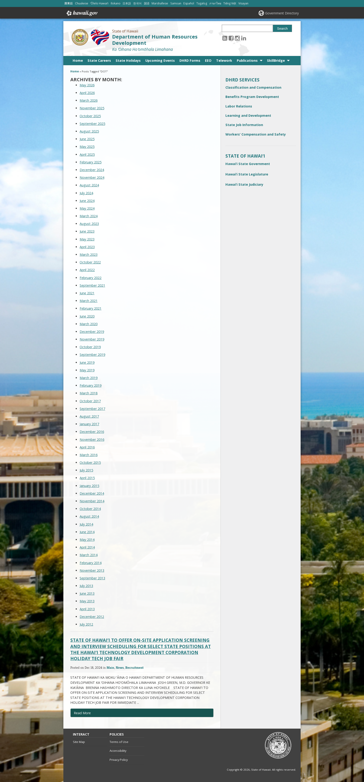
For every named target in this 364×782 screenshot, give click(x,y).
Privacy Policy (119, 760)
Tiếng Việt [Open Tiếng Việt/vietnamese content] (229, 3)
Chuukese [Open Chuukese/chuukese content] (81, 3)
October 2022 (90, 262)
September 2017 (92, 408)
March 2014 (89, 555)
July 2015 (86, 470)
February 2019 (90, 385)
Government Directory (282, 13)
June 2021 (87, 293)
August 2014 (89, 516)
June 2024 (87, 200)
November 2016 (92, 439)
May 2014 (87, 539)
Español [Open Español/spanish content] (188, 3)
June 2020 (87, 316)
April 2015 (87, 478)
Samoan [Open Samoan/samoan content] (175, 3)
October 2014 (90, 508)
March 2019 (89, 378)
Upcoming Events (160, 60)
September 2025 (92, 123)
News (120, 667)
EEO (208, 60)
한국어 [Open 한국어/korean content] (137, 3)
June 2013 (87, 593)
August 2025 (89, 131)
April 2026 (87, 93)
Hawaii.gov (81, 13)
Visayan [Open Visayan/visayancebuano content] (243, 3)
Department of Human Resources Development (155, 39)
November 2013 (92, 570)
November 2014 (92, 501)
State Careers (99, 60)
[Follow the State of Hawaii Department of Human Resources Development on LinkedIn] (243, 38)
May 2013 (87, 601)
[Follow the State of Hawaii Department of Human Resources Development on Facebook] (231, 38)
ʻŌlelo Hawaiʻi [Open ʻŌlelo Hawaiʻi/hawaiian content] (99, 3)
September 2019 (92, 354)
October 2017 (90, 401)
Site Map (79, 742)
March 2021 (89, 301)
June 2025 (87, 139)
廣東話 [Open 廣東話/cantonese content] (68, 3)
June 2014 (87, 532)
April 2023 (87, 247)
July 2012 (86, 624)
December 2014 (92, 493)
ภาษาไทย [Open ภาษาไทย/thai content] (215, 3)
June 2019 (87, 362)
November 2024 (92, 177)
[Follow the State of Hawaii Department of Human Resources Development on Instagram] (237, 38)
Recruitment (134, 667)
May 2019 (87, 370)
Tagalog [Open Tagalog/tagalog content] (201, 3)
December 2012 (92, 616)
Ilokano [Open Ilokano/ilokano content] (115, 3)
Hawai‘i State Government (247, 164)
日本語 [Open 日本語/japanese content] (127, 3)
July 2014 (86, 524)
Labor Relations (238, 106)
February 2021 (90, 308)
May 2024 (87, 208)
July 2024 (86, 193)
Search (282, 28)
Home (78, 60)
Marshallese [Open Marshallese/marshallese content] (160, 3)
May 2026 (87, 85)
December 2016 (92, 431)
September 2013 (92, 578)
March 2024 (89, 216)
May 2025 (87, 146)
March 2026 (89, 100)
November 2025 (92, 108)
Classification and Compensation (253, 87)
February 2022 (90, 278)
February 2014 (90, 563)
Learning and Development (248, 115)
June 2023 (87, 231)
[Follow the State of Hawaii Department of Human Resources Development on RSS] (224, 38)
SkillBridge (276, 60)
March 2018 (89, 393)
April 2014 (87, 547)
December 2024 (92, 170)
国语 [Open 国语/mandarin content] (147, 3)
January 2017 (89, 424)
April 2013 (87, 609)
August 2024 (89, 185)
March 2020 (89, 324)
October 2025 (90, 116)
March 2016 (89, 455)
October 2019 (90, 347)
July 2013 (86, 586)
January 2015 (89, 485)
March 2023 (89, 254)
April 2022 (87, 270)
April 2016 (87, 447)
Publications (247, 60)
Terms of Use (119, 742)
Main (110, 667)
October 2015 (90, 462)
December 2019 (92, 331)
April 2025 (87, 154)
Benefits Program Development (252, 96)
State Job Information (244, 125)
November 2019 (92, 339)
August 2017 (89, 416)
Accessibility (118, 751)
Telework (224, 60)
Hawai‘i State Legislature (246, 174)
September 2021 (92, 285)
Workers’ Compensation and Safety (255, 134)
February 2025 (90, 162)
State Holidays (128, 60)
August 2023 (89, 223)
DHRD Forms (189, 60)
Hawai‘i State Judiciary (244, 184)
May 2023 (87, 239)
